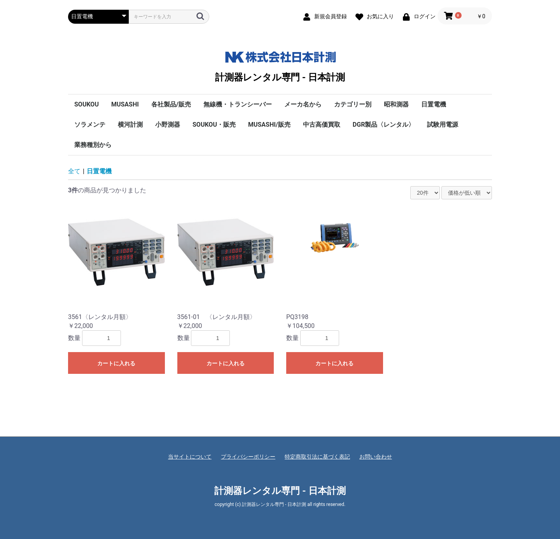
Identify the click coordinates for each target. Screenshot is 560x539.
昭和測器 (396, 104)
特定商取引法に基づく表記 (317, 457)
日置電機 (433, 104)
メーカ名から (303, 104)
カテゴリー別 (352, 104)
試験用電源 (442, 124)
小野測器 (167, 124)
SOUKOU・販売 (214, 124)
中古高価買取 (321, 124)
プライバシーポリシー (248, 457)
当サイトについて (190, 457)
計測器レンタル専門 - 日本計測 (280, 64)
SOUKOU (86, 104)
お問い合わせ (375, 457)
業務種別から (93, 144)
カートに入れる (116, 363)
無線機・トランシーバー (237, 104)
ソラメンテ (89, 124)
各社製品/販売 (171, 104)
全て (74, 171)
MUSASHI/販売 (269, 124)
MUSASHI (125, 104)
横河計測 (130, 124)
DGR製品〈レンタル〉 (384, 124)
